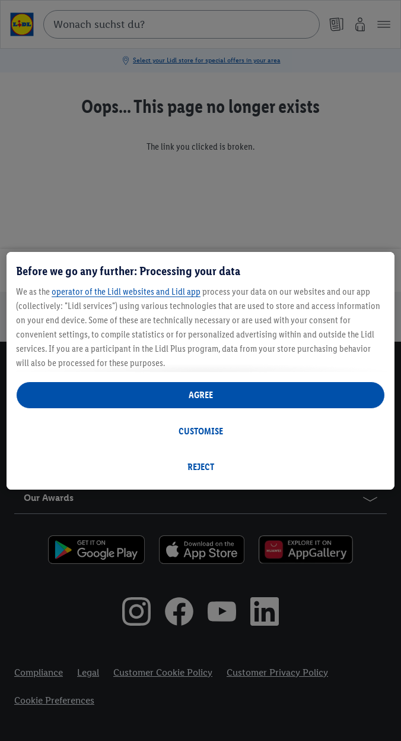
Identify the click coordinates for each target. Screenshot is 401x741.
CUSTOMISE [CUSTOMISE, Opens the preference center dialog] (201, 431)
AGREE (201, 395)
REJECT (200, 466)
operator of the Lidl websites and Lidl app (126, 291)
